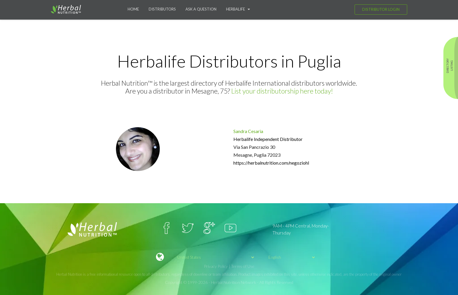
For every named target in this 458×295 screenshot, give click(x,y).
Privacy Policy (216, 266)
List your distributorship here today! (282, 91)
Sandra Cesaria (248, 131)
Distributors (162, 9)
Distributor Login (381, 9)
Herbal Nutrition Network (233, 282)
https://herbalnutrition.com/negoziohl (271, 162)
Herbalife (238, 9)
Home (133, 9)
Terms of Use (242, 266)
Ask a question (200, 9)
